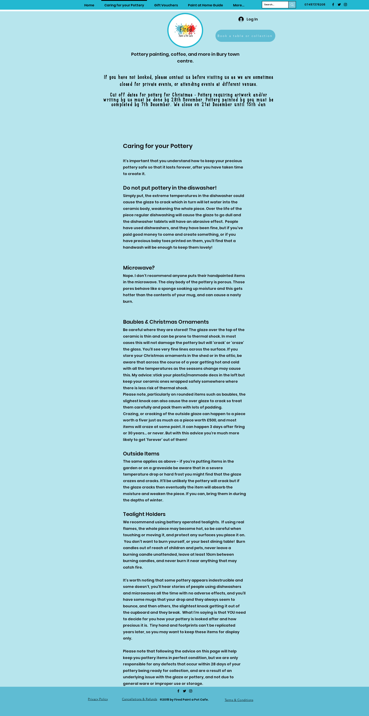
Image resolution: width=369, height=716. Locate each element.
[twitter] (339, 4)
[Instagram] (345, 4)
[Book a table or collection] (245, 36)
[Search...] (272, 4)
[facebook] (333, 4)
